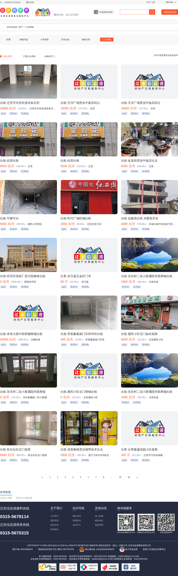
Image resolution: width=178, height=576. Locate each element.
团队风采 (54, 520)
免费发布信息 (169, 12)
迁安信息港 (12, 27)
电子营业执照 (128, 549)
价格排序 (49, 56)
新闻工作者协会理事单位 (154, 549)
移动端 (30, 2)
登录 (148, 2)
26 (129, 477)
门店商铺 (29, 27)
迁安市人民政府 (24, 498)
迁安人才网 (6, 498)
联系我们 (54, 529)
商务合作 (54, 525)
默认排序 (8, 56)
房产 (21, 27)
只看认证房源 (29, 56)
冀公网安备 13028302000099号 (96, 549)
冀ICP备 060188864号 (22, 549)
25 (120, 477)
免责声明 (99, 525)
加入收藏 (99, 516)
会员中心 (77, 525)
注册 (153, 2)
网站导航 (171, 2)
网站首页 (77, 516)
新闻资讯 (77, 520)
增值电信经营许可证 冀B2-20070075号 (56, 549)
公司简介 (54, 516)
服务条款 (99, 520)
